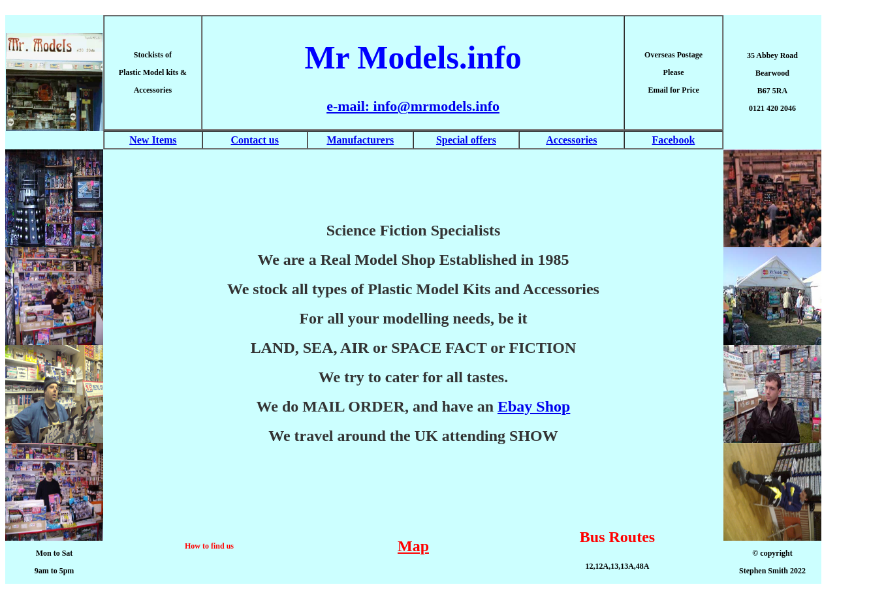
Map (413, 545)
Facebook (673, 139)
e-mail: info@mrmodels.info (412, 106)
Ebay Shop (534, 406)
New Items (152, 139)
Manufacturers (360, 139)
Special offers (466, 139)
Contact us (255, 139)
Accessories (571, 139)
